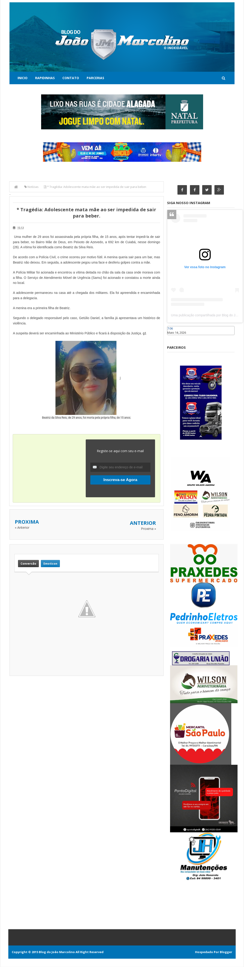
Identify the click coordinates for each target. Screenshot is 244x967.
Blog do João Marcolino (57, 952)
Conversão (28, 564)
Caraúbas (174, 337)
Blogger (226, 952)
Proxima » (148, 528)
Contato (70, 78)
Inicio (22, 78)
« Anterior (22, 527)
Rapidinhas (45, 78)
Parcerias (95, 78)
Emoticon (50, 564)
